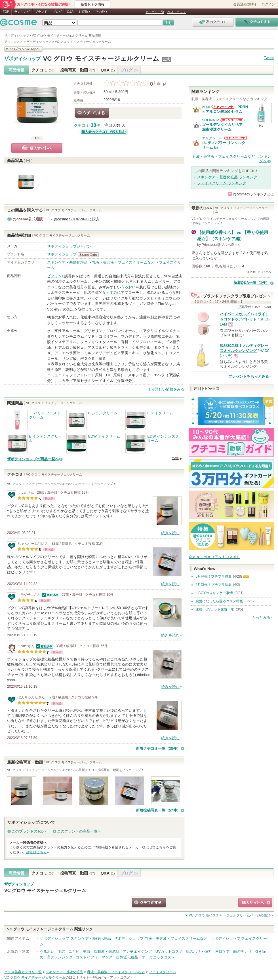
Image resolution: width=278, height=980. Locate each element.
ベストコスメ (176, 12)
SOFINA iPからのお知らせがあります (231, 120)
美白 (86, 951)
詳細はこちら (36, 852)
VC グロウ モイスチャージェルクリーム (101, 58)
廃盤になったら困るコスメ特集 (219, 601)
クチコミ (42, 70)
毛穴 (61, 951)
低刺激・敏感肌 (106, 951)
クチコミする (92, 113)
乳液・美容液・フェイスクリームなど (123, 262)
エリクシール (212, 138)
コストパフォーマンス (94, 957)
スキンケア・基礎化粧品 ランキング (227, 177)
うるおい (128, 287)
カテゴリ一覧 (155, 12)
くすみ (111, 292)
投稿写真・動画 (77, 70)
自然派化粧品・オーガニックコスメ (145, 957)
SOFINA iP (210, 120)
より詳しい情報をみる (166, 389)
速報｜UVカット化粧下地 (214, 609)
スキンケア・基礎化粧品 (67, 262)
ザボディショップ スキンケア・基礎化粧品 (75, 938)
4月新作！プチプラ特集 (213, 585)
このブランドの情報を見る (23, 49)
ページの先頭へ (231, 915)
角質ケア (222, 951)
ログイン (268, 4)
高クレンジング (60, 957)
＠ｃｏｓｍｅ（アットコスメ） (214, 557)
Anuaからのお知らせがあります (223, 107)
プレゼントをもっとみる (248, 376)
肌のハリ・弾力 (199, 951)
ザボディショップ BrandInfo (90, 254)
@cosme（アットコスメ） (113, 977)
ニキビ (73, 951)
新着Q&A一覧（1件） (251, 282)
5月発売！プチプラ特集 (213, 576)
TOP (6, 11)
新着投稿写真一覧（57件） (158, 810)
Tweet (269, 58)
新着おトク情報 (92, 5)
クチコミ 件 (87, 125)
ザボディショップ (22, 58)
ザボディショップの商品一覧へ (33, 459)
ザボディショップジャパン (69, 246)
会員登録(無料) (244, 4)
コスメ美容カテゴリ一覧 (23, 972)
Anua (206, 107)
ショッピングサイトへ (255, 902)
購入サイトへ (36, 148)
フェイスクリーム (162, 972)
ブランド (41, 11)
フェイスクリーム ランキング (221, 183)
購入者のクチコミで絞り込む (103, 132)
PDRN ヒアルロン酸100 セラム (225, 109)
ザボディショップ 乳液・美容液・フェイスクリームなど (160, 938)
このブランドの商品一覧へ (79, 831)
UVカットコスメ (169, 951)
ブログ (57, 11)
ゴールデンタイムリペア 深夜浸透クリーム (224, 126)
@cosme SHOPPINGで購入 (77, 219)
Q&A (70, 11)
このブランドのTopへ (29, 831)
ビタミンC (55, 276)
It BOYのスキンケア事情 (214, 593)
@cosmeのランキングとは (253, 194)
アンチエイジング (137, 951)
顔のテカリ (242, 951)
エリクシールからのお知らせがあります (235, 138)
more (175, 458)
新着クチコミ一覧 (158, 748)
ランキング (22, 11)
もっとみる (261, 617)
